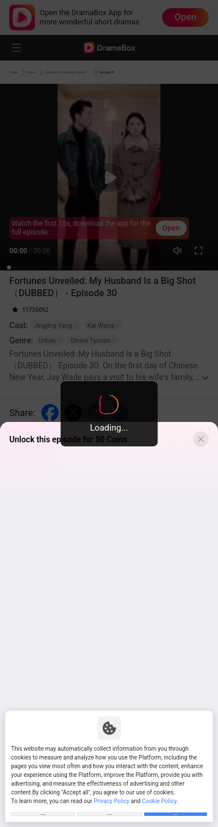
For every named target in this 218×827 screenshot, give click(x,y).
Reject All (109, 809)
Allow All (175, 809)
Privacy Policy (112, 791)
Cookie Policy (159, 791)
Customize (43, 809)
